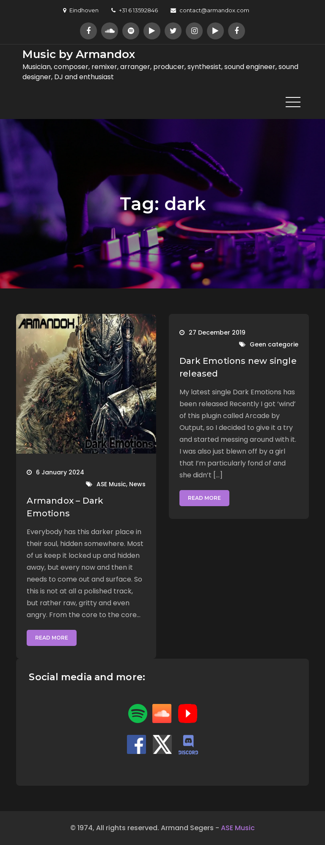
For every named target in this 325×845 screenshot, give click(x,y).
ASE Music (111, 484)
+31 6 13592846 (134, 10)
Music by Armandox (78, 54)
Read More (51, 637)
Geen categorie (274, 344)
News (137, 484)
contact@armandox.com (210, 10)
